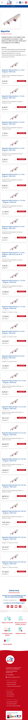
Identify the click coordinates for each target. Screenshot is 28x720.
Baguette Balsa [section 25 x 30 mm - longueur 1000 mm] (14, 460)
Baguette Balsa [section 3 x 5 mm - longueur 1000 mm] (13, 175)
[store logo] (9, 2)
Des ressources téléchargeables (13, 705)
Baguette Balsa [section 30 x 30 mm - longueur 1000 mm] (14, 486)
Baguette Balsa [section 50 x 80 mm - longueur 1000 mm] (14, 563)
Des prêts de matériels (12, 703)
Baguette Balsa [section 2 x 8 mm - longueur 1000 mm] (13, 123)
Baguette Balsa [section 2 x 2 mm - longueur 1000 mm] (13, 71)
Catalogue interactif (20, 633)
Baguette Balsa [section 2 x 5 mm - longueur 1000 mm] (13, 97)
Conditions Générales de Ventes (13, 686)
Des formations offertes (12, 701)
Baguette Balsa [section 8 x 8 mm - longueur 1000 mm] (13, 357)
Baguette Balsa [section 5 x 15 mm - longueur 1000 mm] (13, 307)
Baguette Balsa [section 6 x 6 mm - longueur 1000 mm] (13, 332)
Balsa (8, 6)
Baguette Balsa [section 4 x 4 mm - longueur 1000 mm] (13, 227)
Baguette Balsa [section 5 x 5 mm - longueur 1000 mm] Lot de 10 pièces (13, 254)
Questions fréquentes (11, 684)
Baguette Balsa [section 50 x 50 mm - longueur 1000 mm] (14, 538)
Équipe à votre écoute (7, 622)
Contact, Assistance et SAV (13, 677)
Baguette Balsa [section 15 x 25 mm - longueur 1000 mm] (14, 407)
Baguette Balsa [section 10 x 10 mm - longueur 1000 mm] (14, 381)
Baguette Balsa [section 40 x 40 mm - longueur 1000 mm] (14, 512)
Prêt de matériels (7, 644)
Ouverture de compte (11, 682)
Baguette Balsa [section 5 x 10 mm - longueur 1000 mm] (13, 281)
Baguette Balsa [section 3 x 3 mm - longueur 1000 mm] (13, 149)
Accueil (2, 6)
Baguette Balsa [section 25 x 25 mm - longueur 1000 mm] (14, 433)
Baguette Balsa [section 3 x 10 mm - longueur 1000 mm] (13, 201)
